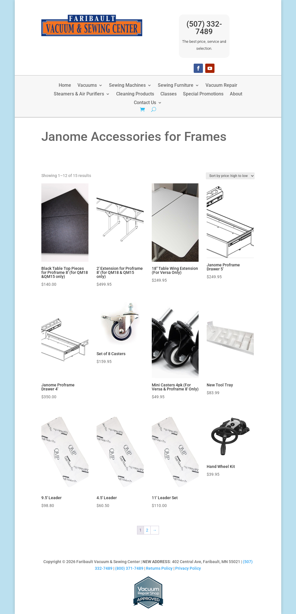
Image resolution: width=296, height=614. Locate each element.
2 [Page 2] (147, 530)
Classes (168, 94)
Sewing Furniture (175, 85)
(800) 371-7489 (129, 568)
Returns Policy (159, 568)
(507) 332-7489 (204, 28)
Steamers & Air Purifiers (79, 94)
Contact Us (145, 103)
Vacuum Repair (221, 85)
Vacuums (87, 85)
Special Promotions (203, 94)
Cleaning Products (135, 94)
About (236, 94)
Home (65, 85)
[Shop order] (230, 175)
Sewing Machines (127, 85)
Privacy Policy (188, 568)
